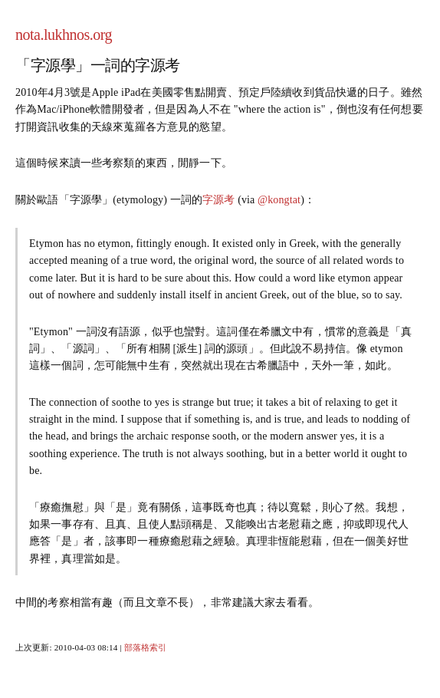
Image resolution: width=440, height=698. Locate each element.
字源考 (218, 200)
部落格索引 (145, 647)
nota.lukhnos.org (63, 34)
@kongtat (279, 200)
